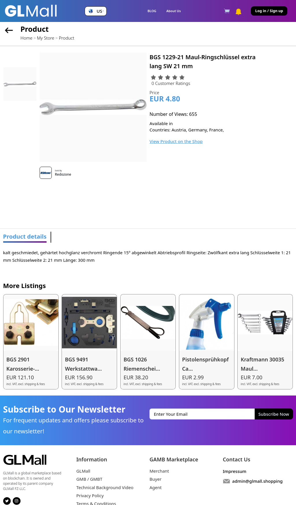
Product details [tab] (25, 236)
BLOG (151, 11)
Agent (155, 487)
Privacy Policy (90, 495)
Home (26, 38)
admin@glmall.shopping (257, 481)
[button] (95, 11)
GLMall (83, 471)
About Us (173, 11)
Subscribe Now (273, 414)
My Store (45, 38)
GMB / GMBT (89, 479)
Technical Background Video (105, 487)
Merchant (159, 471)
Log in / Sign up (269, 10)
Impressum (235, 471)
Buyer (155, 479)
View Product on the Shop (176, 141)
